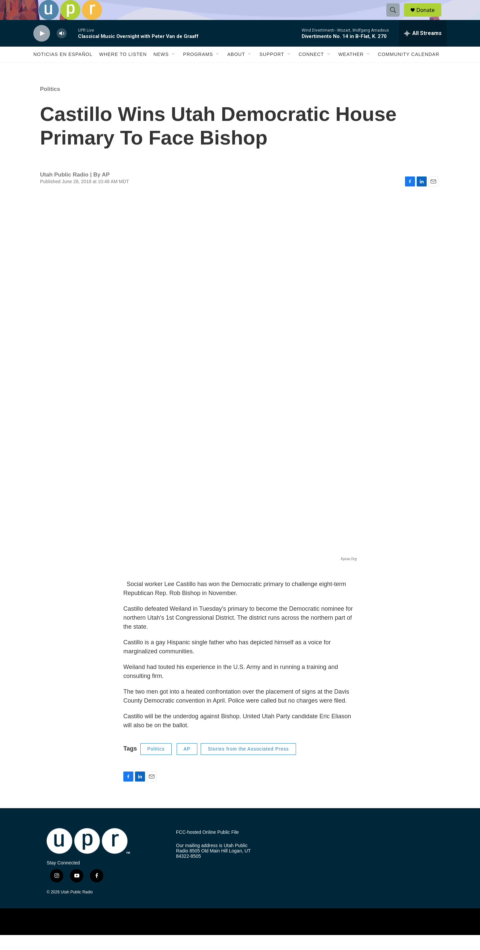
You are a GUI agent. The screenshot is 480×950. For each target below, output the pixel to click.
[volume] (61, 48)
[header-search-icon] (396, 17)
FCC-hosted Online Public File (207, 847)
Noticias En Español (62, 69)
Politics (50, 104)
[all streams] (423, 48)
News (161, 69)
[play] (41, 48)
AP (187, 764)
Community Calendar (408, 69)
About (236, 69)
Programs (198, 69)
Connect (311, 69)
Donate (429, 17)
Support (271, 69)
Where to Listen (123, 69)
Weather (351, 69)
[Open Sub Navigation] (173, 69)
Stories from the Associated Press (248, 764)
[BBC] (311, 936)
